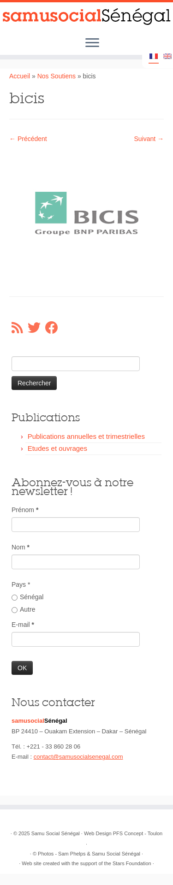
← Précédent (28, 138)
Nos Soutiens (56, 76)
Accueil (19, 76)
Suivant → (149, 138)
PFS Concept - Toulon (137, 833)
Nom (21, 547)
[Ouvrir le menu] (92, 43)
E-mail (23, 624)
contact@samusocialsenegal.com (78, 756)
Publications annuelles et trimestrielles (86, 436)
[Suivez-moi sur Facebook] (54, 327)
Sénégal (27, 597)
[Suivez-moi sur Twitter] (36, 327)
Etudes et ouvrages (57, 448)
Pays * (21, 584)
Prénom (25, 509)
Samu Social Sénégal (55, 833)
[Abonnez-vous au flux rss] (20, 327)
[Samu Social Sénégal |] (86, 17)
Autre (23, 609)
